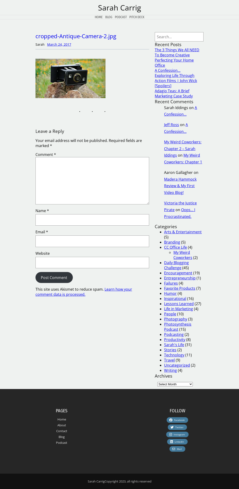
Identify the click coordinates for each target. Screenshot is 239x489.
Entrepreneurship (180, 278)
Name (42, 210)
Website (42, 253)
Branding (172, 242)
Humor (170, 293)
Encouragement (178, 272)
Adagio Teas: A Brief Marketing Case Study (174, 93)
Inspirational (175, 298)
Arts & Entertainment (183, 231)
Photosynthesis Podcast (177, 327)
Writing (170, 370)
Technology (174, 355)
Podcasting (174, 334)
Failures (171, 283)
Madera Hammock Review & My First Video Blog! (180, 186)
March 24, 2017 (59, 44)
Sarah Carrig (119, 8)
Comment (45, 154)
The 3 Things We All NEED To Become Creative (177, 52)
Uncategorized (177, 365)
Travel (169, 360)
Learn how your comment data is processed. (83, 292)
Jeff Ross (171, 124)
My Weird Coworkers (182, 255)
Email (41, 231)
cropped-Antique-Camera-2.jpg (75, 36)
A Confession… (167, 70)
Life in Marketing (178, 308)
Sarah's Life (174, 344)
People (170, 314)
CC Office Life (175, 247)
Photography (175, 319)
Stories (170, 349)
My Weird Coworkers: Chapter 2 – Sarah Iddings (182, 148)
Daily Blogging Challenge (176, 265)
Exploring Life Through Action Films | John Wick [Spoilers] (176, 80)
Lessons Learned (179, 303)
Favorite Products (179, 288)
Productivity (174, 339)
